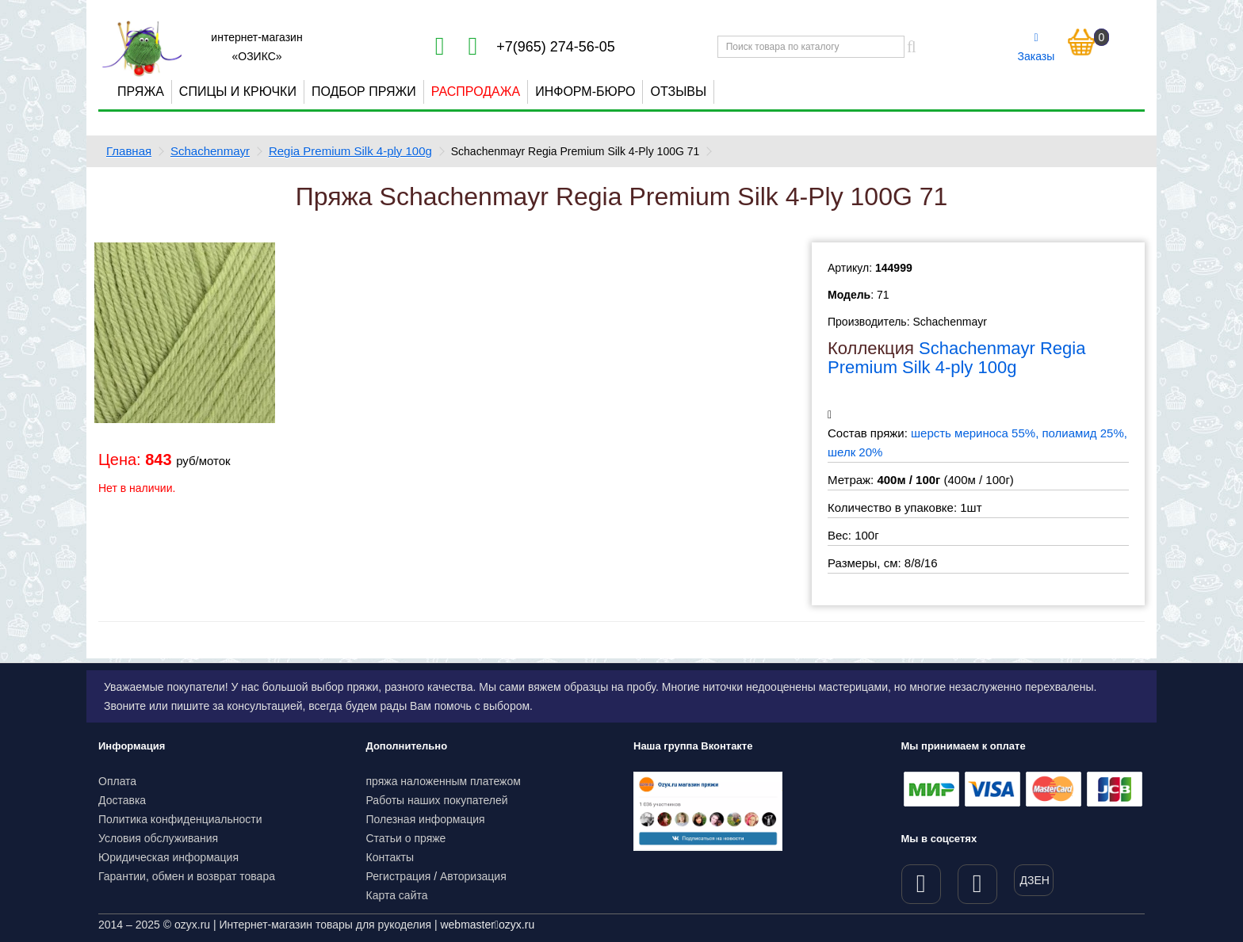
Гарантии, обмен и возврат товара (186, 876)
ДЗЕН (1035, 880)
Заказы (1036, 47)
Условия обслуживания (158, 838)
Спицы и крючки (237, 91)
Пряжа (140, 91)
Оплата (117, 781)
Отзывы (678, 91)
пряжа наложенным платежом (443, 781)
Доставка (122, 800)
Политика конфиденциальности (180, 819)
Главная (128, 151)
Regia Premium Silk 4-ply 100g (350, 151)
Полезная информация (425, 819)
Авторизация (473, 876)
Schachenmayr (210, 151)
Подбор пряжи (364, 91)
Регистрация (398, 876)
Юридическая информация (168, 857)
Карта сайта (397, 895)
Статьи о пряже (406, 838)
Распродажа (475, 91)
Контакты (390, 857)
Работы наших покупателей (437, 800)
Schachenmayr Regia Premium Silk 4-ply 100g (956, 357)
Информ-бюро (585, 91)
